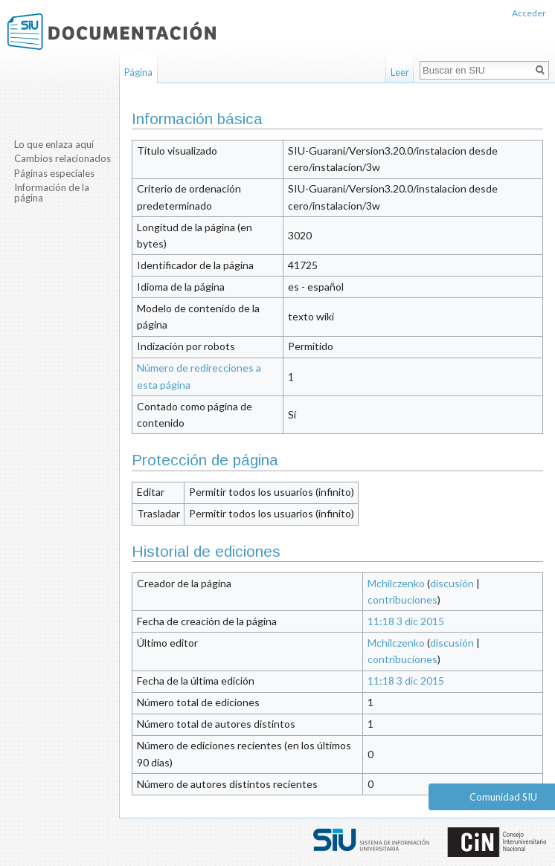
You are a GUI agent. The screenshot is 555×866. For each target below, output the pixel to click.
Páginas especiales (54, 173)
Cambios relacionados (62, 158)
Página (138, 72)
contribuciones (402, 599)
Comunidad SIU (503, 797)
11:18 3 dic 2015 (406, 621)
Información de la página (51, 192)
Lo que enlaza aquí (54, 144)
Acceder (529, 13)
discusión (452, 583)
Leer (400, 72)
